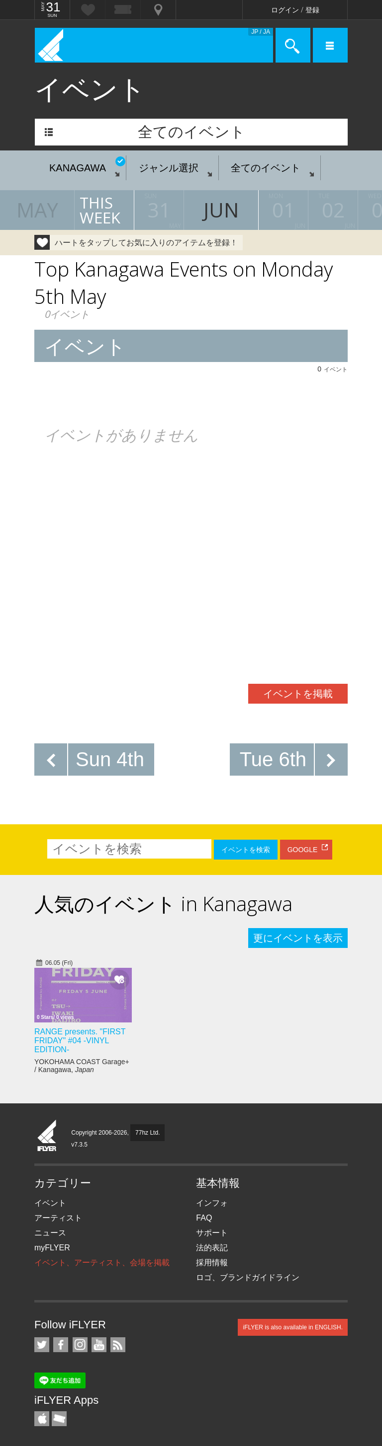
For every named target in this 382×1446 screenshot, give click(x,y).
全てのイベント (191, 132)
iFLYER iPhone (41, 1418)
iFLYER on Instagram (80, 1344)
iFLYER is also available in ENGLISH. (293, 1327)
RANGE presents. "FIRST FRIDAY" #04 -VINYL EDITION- (79, 1040)
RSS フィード (117, 1344)
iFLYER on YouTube (99, 1344)
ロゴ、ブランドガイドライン (247, 1277)
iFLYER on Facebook (60, 1344)
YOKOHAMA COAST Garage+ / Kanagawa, (81, 1066)
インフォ (212, 1203)
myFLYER (52, 1247)
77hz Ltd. (147, 1132)
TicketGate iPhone (59, 1418)
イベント (50, 1203)
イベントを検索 (245, 850)
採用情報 (212, 1262)
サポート (212, 1233)
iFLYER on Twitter (41, 1344)
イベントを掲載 (298, 693)
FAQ (204, 1218)
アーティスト (58, 1218)
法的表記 (212, 1247)
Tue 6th (273, 759)
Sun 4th (110, 759)
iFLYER (47, 1136)
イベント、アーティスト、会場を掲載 (102, 1262)
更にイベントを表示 (298, 938)
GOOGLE (302, 850)
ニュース (50, 1233)
